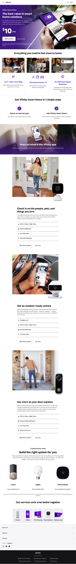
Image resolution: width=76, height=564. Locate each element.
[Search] (68, 2)
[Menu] (3, 2)
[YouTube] (9, 546)
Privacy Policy (54, 558)
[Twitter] (3, 546)
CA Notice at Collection (40, 558)
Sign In (72, 2)
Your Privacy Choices (25, 561)
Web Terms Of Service (24, 558)
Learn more (51, 459)
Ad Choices (53, 561)
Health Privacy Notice (40, 561)
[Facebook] (6, 546)
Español (10, 543)
